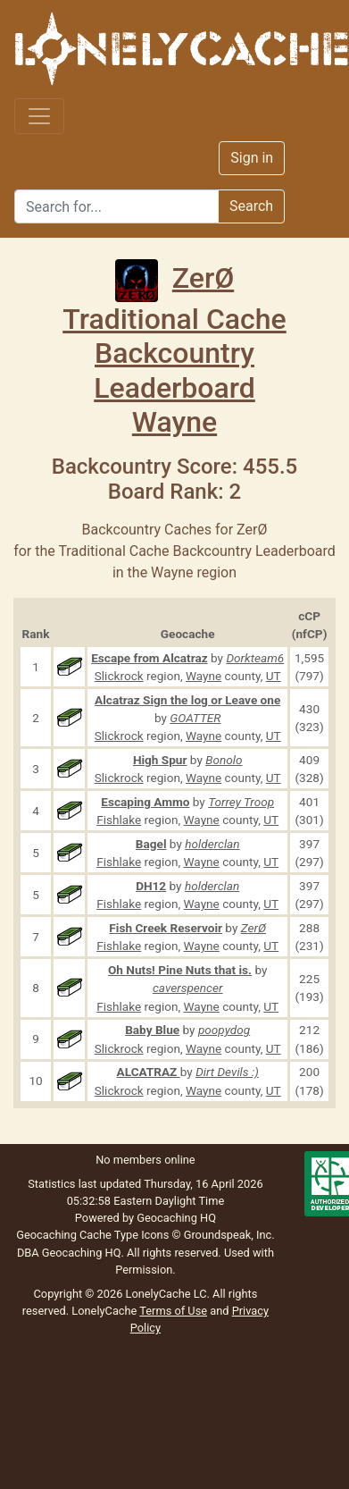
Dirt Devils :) (227, 1071)
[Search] (116, 206)
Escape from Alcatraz (149, 658)
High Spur (160, 760)
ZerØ (174, 278)
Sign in (251, 157)
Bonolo (223, 760)
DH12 (151, 886)
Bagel (151, 844)
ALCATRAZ (148, 1071)
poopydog (224, 1029)
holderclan (212, 844)
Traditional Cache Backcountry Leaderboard (174, 353)
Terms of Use (173, 1310)
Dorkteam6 (255, 658)
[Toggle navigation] (39, 116)
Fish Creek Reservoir (165, 928)
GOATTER (195, 718)
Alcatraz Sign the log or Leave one (187, 700)
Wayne (174, 422)
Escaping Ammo (145, 802)
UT (273, 676)
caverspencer (188, 987)
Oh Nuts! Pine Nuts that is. (180, 970)
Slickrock (119, 676)
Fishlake (118, 819)
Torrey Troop (241, 802)
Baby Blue (152, 1029)
